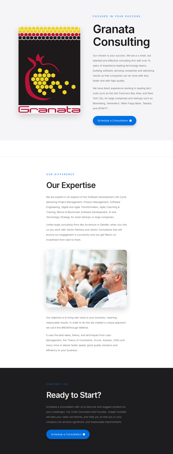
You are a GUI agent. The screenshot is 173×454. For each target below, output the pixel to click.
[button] (114, 120)
